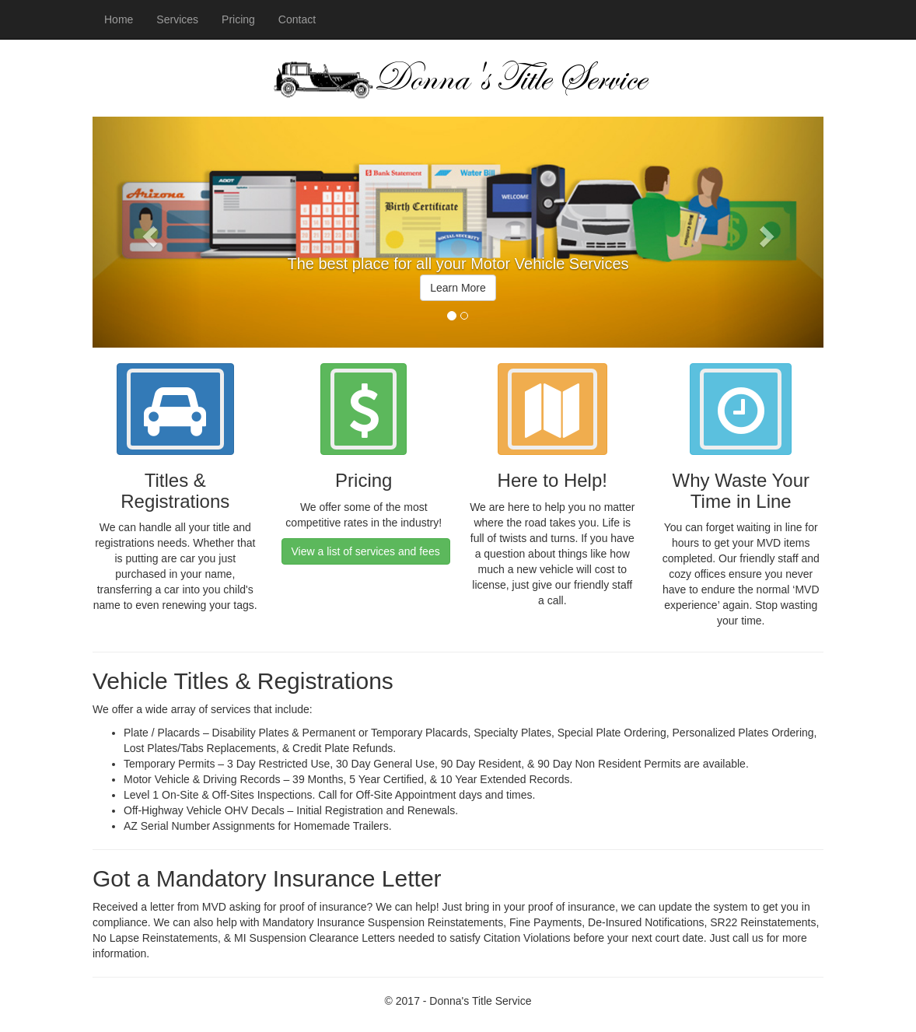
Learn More (458, 288)
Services (177, 19)
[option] (458, 284)
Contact (297, 19)
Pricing (238, 19)
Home (118, 19)
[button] (147, 232)
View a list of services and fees (366, 551)
